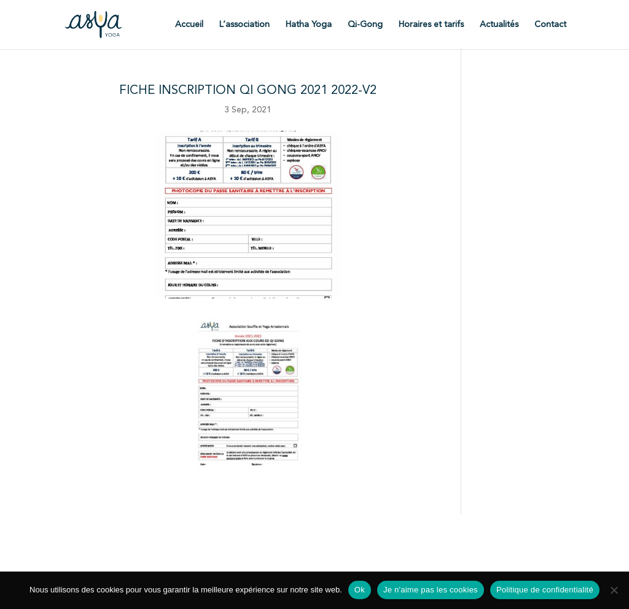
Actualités (499, 24)
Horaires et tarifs (431, 24)
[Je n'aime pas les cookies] (614, 590)
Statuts (312, 530)
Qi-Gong (365, 24)
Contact (550, 24)
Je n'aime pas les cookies (430, 589)
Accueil (189, 24)
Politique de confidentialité (333, 553)
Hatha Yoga (309, 24)
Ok (359, 589)
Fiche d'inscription (254, 530)
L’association (244, 24)
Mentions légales (239, 553)
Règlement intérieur (372, 530)
